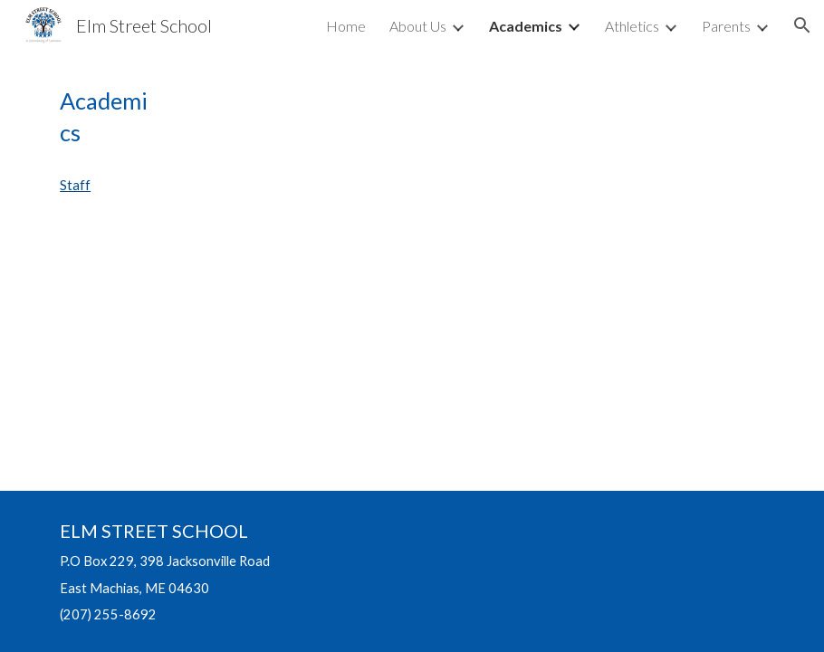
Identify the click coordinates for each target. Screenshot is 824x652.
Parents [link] (726, 25)
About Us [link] (417, 25)
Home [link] (346, 25)
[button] (802, 25)
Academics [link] (525, 25)
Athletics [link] (632, 25)
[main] (105, 117)
